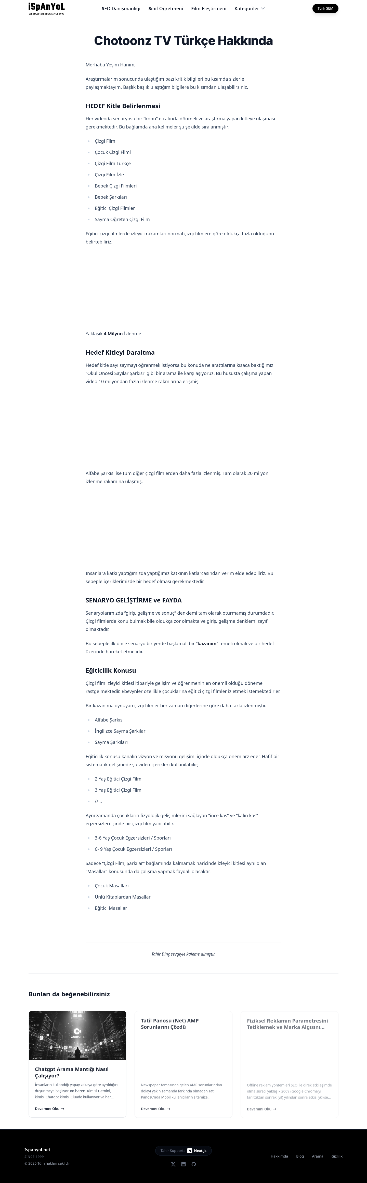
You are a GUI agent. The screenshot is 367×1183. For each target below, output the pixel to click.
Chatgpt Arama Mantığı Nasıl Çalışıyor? (72, 1072)
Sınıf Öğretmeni (166, 8)
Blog (300, 1156)
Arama (317, 1156)
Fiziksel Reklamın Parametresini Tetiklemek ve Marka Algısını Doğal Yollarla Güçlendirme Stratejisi (287, 1030)
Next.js (196, 1150)
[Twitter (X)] (173, 1164)
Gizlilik (337, 1156)
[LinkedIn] (183, 1164)
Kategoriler (249, 8)
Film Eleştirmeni (208, 8)
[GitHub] (193, 1164)
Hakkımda (279, 1156)
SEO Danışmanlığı (121, 8)
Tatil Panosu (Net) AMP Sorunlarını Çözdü (170, 1023)
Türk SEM (325, 8)
